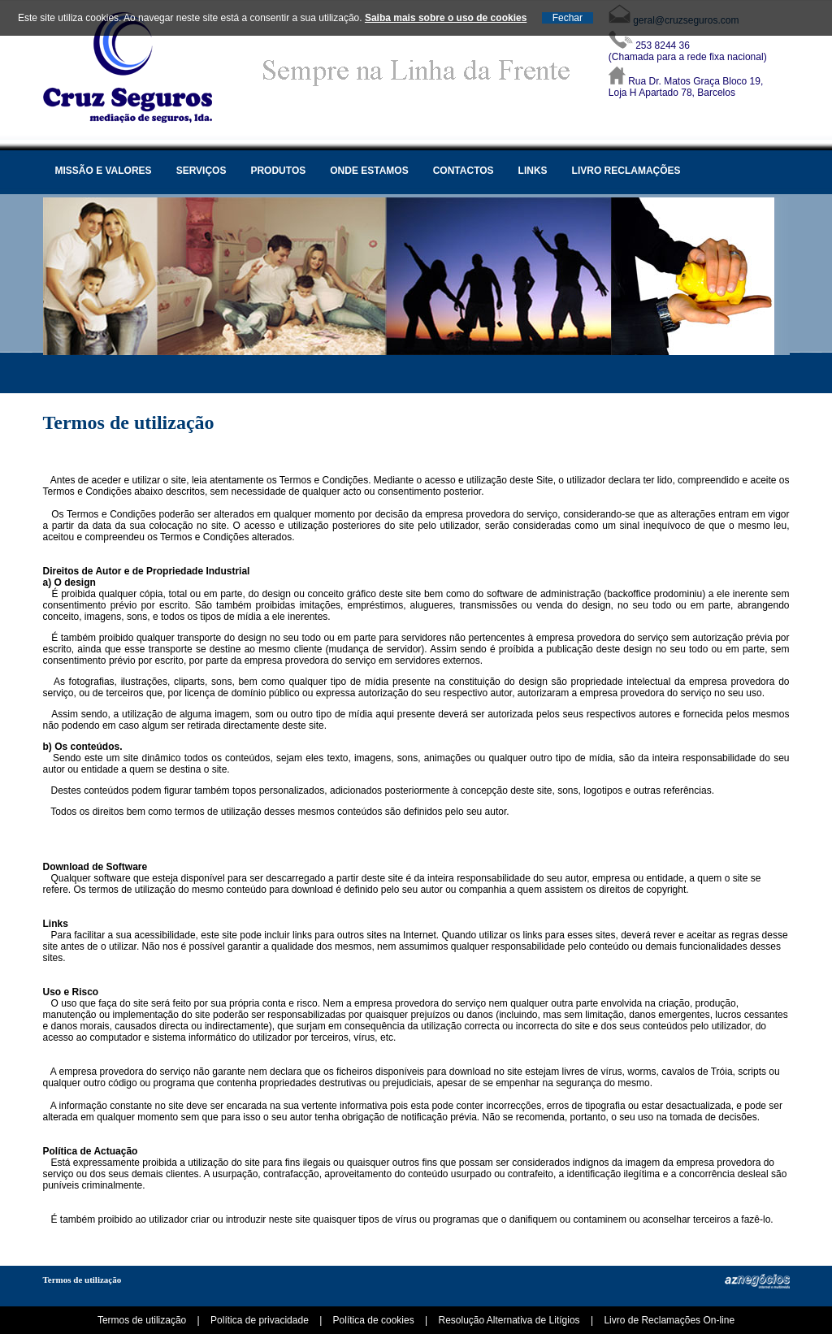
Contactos (463, 170)
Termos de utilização (82, 1279)
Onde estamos (369, 170)
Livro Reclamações (626, 170)
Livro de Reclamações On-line (669, 1320)
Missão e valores (103, 170)
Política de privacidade (259, 1320)
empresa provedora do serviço (491, 514)
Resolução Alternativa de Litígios (508, 1320)
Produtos (278, 170)
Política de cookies (373, 1320)
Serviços (201, 170)
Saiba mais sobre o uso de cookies (445, 18)
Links (533, 170)
